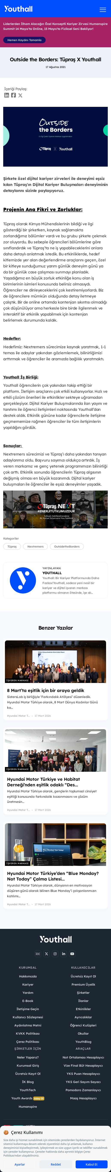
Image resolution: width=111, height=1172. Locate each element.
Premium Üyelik (83, 984)
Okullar (83, 1033)
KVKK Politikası (28, 1033)
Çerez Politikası (27, 1042)
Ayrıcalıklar (83, 1017)
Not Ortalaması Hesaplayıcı (83, 1057)
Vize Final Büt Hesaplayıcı (83, 1066)
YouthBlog (83, 1042)
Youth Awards (27, 1098)
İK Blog (28, 1082)
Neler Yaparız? (28, 1057)
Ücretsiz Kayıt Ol (83, 976)
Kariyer (27, 984)
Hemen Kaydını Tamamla (24, 40)
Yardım (27, 993)
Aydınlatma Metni (27, 1025)
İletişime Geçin (27, 1009)
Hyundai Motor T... (18, 715)
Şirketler (83, 993)
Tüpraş (12, 546)
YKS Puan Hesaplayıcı (83, 1074)
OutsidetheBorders (67, 546)
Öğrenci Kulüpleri (83, 1025)
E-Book (27, 1001)
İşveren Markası (17, 680)
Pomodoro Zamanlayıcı (83, 1090)
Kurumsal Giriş (28, 1066)
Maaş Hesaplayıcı (83, 1098)
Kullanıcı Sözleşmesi (28, 1017)
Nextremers (35, 546)
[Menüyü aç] (103, 9)
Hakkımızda (28, 976)
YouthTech (28, 1090)
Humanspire (28, 1107)
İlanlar (83, 1001)
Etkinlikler (83, 1009)
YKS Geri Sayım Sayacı (83, 1082)
